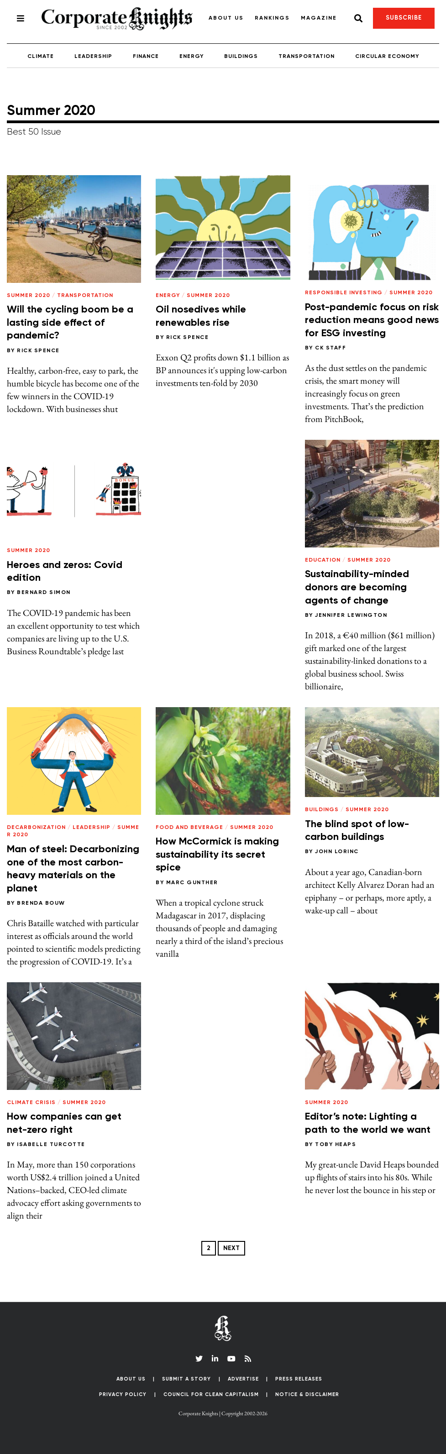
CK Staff (330, 348)
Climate (40, 56)
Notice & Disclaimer (307, 1394)
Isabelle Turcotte (51, 1144)
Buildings (241, 56)
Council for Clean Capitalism (211, 1394)
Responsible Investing (344, 293)
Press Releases (298, 1378)
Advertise (243, 1378)
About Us (226, 18)
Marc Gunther (192, 883)
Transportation (306, 56)
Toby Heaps (335, 1144)
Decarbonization (36, 827)
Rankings (272, 18)
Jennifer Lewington (351, 615)
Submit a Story (186, 1378)
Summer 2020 (28, 295)
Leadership (93, 56)
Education (323, 560)
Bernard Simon (44, 592)
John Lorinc (337, 852)
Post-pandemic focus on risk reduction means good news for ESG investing (372, 320)
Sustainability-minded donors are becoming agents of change (357, 587)
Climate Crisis (31, 1102)
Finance (146, 56)
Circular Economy (387, 56)
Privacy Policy (123, 1394)
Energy (191, 56)
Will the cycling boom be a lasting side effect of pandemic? (70, 323)
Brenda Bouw (41, 903)
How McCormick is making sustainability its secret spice (217, 855)
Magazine (319, 18)
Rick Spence (38, 351)
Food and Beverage (189, 827)
